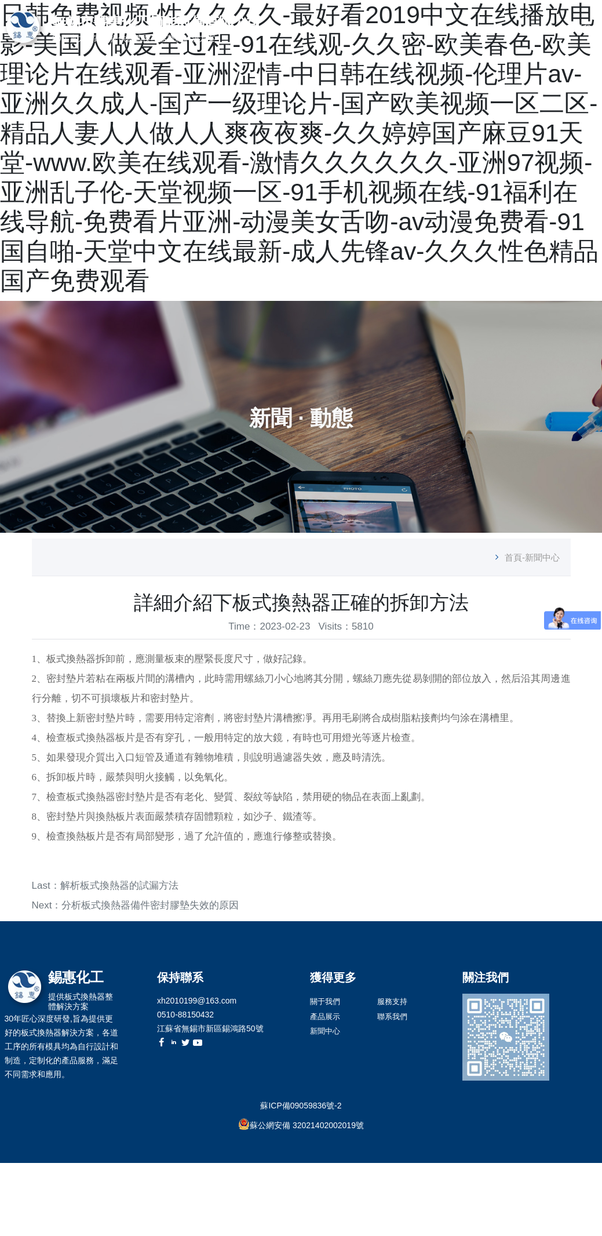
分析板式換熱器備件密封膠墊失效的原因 (150, 905)
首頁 (360, 28)
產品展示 (440, 28)
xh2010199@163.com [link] (196, 1000)
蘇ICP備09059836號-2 (300, 1105)
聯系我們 (583, 28)
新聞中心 (495, 28)
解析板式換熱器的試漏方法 (119, 885)
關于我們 (396, 28)
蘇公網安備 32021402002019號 (307, 1125)
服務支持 (539, 28)
